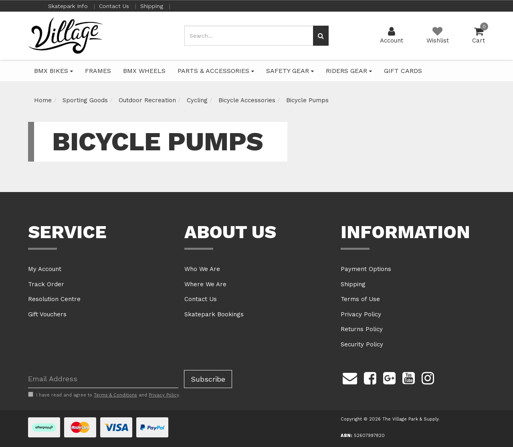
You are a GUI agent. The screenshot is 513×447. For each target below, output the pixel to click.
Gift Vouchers (47, 314)
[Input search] (248, 36)
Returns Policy (362, 329)
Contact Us (115, 6)
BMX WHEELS (144, 71)
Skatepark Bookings (214, 314)
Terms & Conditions (115, 395)
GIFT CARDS (403, 71)
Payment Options (366, 269)
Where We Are (205, 284)
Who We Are (202, 269)
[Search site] (321, 36)
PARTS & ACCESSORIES (216, 71)
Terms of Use (360, 299)
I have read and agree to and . (104, 395)
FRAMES (98, 71)
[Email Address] (103, 379)
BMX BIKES (53, 71)
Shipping (152, 6)
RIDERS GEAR (349, 71)
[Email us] (350, 377)
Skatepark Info (69, 6)
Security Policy (362, 344)
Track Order (46, 284)
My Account (44, 269)
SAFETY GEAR (290, 71)
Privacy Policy (361, 314)
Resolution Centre (54, 299)
